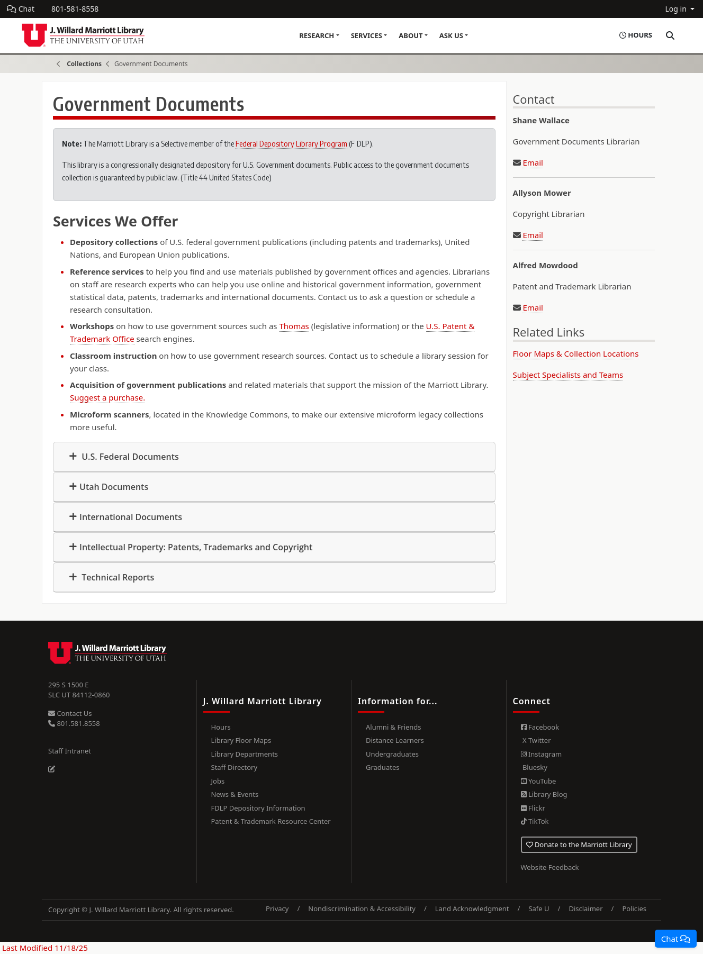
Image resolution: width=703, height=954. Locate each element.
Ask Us (451, 35)
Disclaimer (585, 908)
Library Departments (244, 754)
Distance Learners (395, 740)
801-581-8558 (74, 9)
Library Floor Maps (241, 740)
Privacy (277, 908)
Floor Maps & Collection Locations (576, 353)
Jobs (218, 781)
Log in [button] (676, 9)
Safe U (538, 908)
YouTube (538, 781)
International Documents (130, 517)
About (410, 35)
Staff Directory (234, 767)
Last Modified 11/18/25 (44, 947)
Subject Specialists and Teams (568, 374)
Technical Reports (116, 577)
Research (316, 35)
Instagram (541, 754)
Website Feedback (550, 867)
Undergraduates (392, 754)
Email (532, 162)
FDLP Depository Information (258, 808)
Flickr (533, 808)
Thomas (294, 326)
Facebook (540, 727)
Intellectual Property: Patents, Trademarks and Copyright (195, 547)
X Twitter (536, 740)
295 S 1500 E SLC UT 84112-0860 (79, 690)
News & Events (235, 794)
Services (366, 35)
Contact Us (70, 713)
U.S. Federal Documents (129, 456)
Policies (634, 908)
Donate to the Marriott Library (579, 844)
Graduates (382, 767)
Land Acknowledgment (472, 908)
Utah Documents (113, 487)
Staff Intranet (69, 751)
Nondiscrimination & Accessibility (362, 908)
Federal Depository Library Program (291, 143)
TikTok (535, 821)
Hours (221, 727)
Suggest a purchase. (107, 397)
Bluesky (534, 767)
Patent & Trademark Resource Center (271, 821)
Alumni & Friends (393, 727)
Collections (84, 63)
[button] (676, 939)
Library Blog (544, 794)
